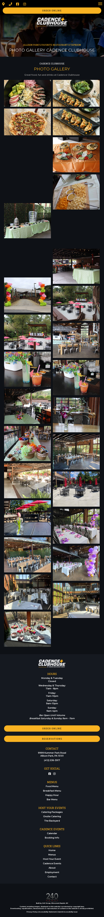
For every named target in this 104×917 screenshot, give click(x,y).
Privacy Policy (32, 912)
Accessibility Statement (47, 912)
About (52, 868)
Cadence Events (52, 863)
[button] (3, 4)
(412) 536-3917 (52, 760)
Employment (52, 872)
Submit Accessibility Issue (67, 912)
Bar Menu (52, 799)
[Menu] (100, 3)
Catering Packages (52, 812)
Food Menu (52, 786)
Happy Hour (52, 795)
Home (52, 850)
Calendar (52, 833)
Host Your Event (52, 859)
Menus (52, 854)
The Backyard (52, 820)
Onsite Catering (52, 816)
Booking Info (52, 837)
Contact (52, 876)
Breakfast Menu (52, 791)
